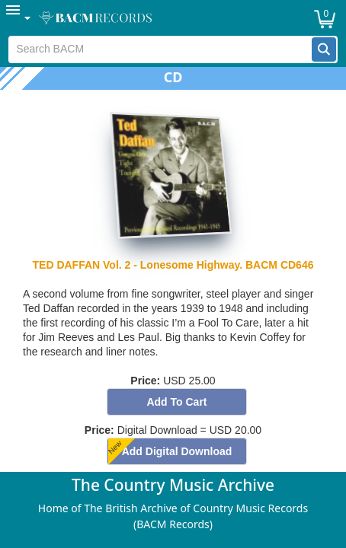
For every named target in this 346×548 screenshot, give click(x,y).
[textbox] (160, 49)
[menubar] (173, 18)
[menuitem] (19, 18)
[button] (324, 49)
